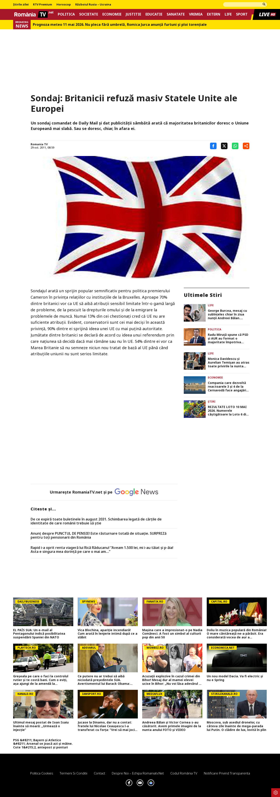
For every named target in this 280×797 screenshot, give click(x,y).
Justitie (133, 14)
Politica (66, 14)
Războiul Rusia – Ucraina (93, 4)
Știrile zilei (21, 4)
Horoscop (63, 4)
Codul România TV (183, 773)
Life (228, 14)
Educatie (153, 14)
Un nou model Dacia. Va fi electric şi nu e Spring (235, 678)
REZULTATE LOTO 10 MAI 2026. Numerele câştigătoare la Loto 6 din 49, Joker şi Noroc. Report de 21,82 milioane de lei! (228, 410)
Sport (242, 14)
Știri (211, 401)
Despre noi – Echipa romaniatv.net (138, 773)
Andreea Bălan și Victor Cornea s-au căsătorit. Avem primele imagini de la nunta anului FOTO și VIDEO (171, 726)
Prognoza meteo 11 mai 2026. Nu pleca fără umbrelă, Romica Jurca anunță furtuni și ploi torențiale (120, 25)
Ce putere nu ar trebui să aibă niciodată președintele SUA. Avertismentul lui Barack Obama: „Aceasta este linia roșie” (104, 679)
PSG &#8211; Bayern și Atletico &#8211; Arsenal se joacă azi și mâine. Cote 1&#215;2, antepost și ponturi (43, 743)
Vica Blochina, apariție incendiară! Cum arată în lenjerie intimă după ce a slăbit (107, 633)
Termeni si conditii (73, 773)
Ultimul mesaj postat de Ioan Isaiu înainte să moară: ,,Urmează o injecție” (41, 726)
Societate (88, 14)
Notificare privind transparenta (227, 773)
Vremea (196, 14)
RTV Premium (42, 4)
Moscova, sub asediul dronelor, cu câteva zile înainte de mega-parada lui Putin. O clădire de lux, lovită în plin (236, 726)
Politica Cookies (41, 773)
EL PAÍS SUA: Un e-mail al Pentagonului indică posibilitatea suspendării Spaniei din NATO (39, 633)
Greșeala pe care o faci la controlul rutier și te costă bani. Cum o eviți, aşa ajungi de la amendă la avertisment (40, 679)
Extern (213, 14)
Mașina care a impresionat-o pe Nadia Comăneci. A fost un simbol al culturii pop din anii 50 (172, 633)
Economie (111, 14)
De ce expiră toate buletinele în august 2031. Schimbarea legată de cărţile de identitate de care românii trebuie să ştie (96, 521)
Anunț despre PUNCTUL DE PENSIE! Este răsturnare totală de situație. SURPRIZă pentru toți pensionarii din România (98, 535)
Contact (99, 773)
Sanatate (176, 14)
